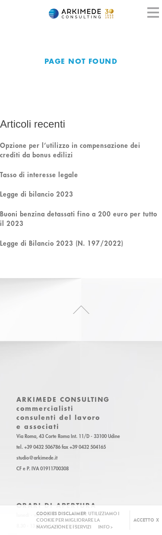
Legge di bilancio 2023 (36, 194)
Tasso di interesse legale (39, 174)
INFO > (105, 527)
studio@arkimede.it (36, 458)
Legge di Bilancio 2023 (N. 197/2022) (62, 243)
